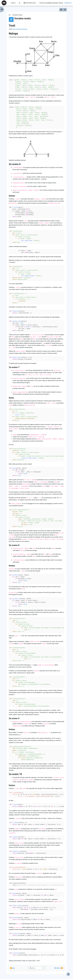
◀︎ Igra (12, 968)
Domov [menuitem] (13, 3)
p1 (9, 15)
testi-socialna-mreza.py (20, 29)
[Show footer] (68, 974)
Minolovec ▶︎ (58, 968)
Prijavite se (68, 3)
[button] (19, 3)
